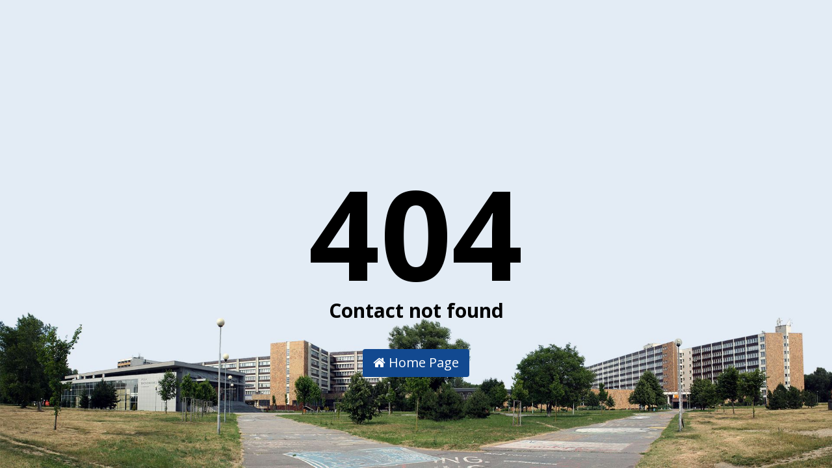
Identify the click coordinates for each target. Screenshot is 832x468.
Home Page (416, 362)
